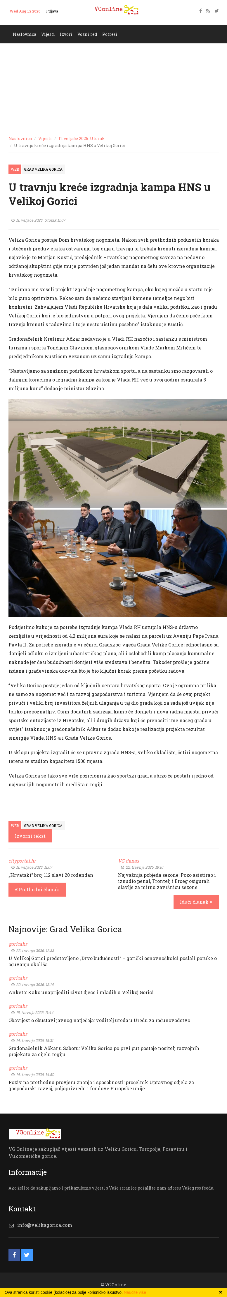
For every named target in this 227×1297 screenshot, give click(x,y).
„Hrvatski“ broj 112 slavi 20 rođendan (50, 875)
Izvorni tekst (30, 836)
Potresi (109, 34)
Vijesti (48, 34)
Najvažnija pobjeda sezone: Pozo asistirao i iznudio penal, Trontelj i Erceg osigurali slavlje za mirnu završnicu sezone (167, 881)
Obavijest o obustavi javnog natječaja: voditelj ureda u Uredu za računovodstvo (99, 1020)
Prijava (52, 11)
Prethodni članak (37, 889)
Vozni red (87, 34)
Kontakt (20, 19)
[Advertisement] (113, 87)
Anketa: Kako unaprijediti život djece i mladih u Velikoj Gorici (81, 992)
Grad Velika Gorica (43, 169)
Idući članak (196, 902)
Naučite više (135, 1292)
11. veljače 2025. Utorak (81, 138)
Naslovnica (24, 34)
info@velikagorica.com (44, 1225)
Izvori (66, 34)
